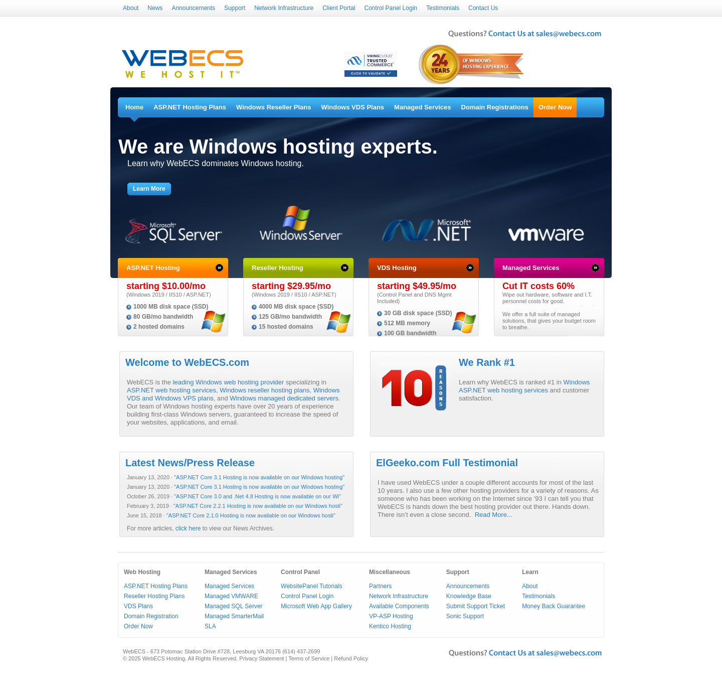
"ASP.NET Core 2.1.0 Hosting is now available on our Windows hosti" (250, 515)
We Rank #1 (487, 362)
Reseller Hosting (277, 267)
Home (134, 107)
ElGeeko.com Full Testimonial (447, 462)
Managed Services (422, 107)
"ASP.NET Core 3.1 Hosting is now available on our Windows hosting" (259, 477)
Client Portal (338, 8)
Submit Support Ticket (475, 606)
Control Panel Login (391, 8)
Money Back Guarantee (553, 606)
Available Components (399, 606)
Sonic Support (465, 616)
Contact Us (483, 8)
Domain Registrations (494, 107)
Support (234, 8)
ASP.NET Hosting (153, 267)
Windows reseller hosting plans (264, 390)
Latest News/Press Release (190, 462)
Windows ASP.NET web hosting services (524, 386)
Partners (380, 586)
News (154, 8)
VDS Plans (138, 606)
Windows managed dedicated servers (284, 398)
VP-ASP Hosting (391, 616)
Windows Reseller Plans (273, 107)
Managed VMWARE (231, 596)
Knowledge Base (468, 596)
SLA (210, 626)
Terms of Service (308, 658)
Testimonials (442, 8)
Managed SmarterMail (234, 616)
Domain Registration (151, 616)
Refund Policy (351, 658)
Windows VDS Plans (353, 107)
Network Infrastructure (283, 8)
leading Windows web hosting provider (228, 382)
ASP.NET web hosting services (171, 390)
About (130, 8)
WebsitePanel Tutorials (311, 586)
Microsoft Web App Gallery (316, 606)
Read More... (493, 514)
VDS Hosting (397, 267)
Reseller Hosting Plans (154, 596)
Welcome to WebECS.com (187, 362)
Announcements (193, 8)
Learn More (149, 188)
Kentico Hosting (390, 626)
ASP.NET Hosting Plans (189, 107)
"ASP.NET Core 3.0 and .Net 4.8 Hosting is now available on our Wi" (257, 496)
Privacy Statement (261, 658)
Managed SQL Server (234, 606)
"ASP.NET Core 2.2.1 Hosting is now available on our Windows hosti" (257, 506)
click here (188, 528)
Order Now (555, 107)
